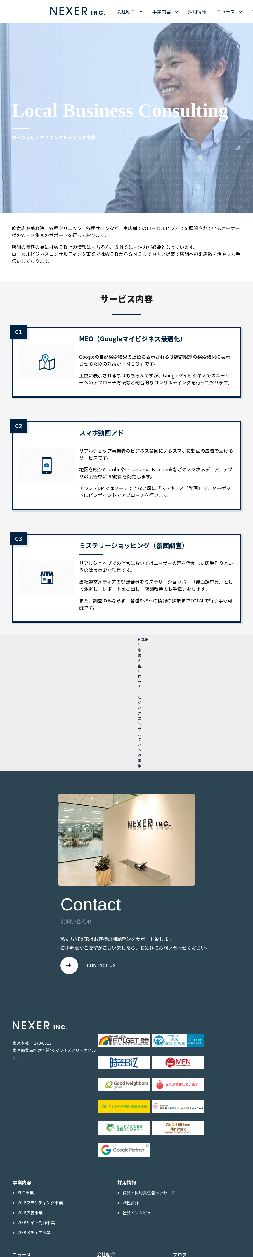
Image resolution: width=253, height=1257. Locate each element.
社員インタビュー (138, 1213)
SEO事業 (26, 1193)
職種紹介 (130, 1203)
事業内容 (161, 11)
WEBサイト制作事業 (36, 1223)
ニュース (225, 11)
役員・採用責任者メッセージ (149, 1193)
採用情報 (197, 11)
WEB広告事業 (30, 1213)
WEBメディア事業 (34, 1233)
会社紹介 (126, 11)
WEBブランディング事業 (40, 1203)
